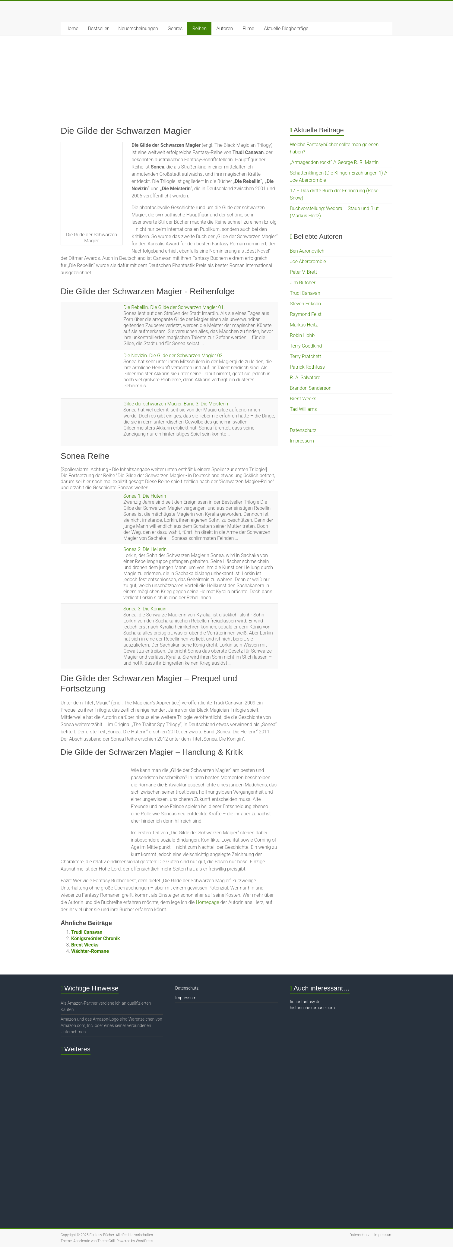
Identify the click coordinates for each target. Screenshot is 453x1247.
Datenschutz (303, 430)
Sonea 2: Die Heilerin (144, 549)
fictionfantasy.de (305, 1001)
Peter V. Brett (303, 272)
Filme (248, 28)
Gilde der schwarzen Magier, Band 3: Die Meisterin (175, 404)
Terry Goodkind (306, 346)
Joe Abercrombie (308, 261)
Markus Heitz (304, 325)
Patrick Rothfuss (307, 367)
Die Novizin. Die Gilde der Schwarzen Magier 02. (173, 355)
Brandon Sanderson (310, 388)
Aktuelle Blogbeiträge (286, 28)
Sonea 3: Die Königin (144, 609)
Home (71, 28)
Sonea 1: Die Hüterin (144, 496)
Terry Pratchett (305, 356)
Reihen (199, 28)
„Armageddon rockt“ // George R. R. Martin (334, 162)
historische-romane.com (312, 1007)
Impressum (302, 441)
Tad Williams (303, 409)
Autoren (224, 28)
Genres (175, 28)
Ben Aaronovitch (307, 251)
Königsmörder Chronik (95, 938)
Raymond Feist (306, 314)
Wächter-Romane (90, 951)
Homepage (207, 902)
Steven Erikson (305, 304)
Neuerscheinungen (138, 28)
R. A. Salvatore (305, 377)
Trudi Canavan (86, 932)
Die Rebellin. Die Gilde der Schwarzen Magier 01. (174, 307)
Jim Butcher (302, 282)
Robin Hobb (302, 335)
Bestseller (98, 28)
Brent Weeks (85, 945)
